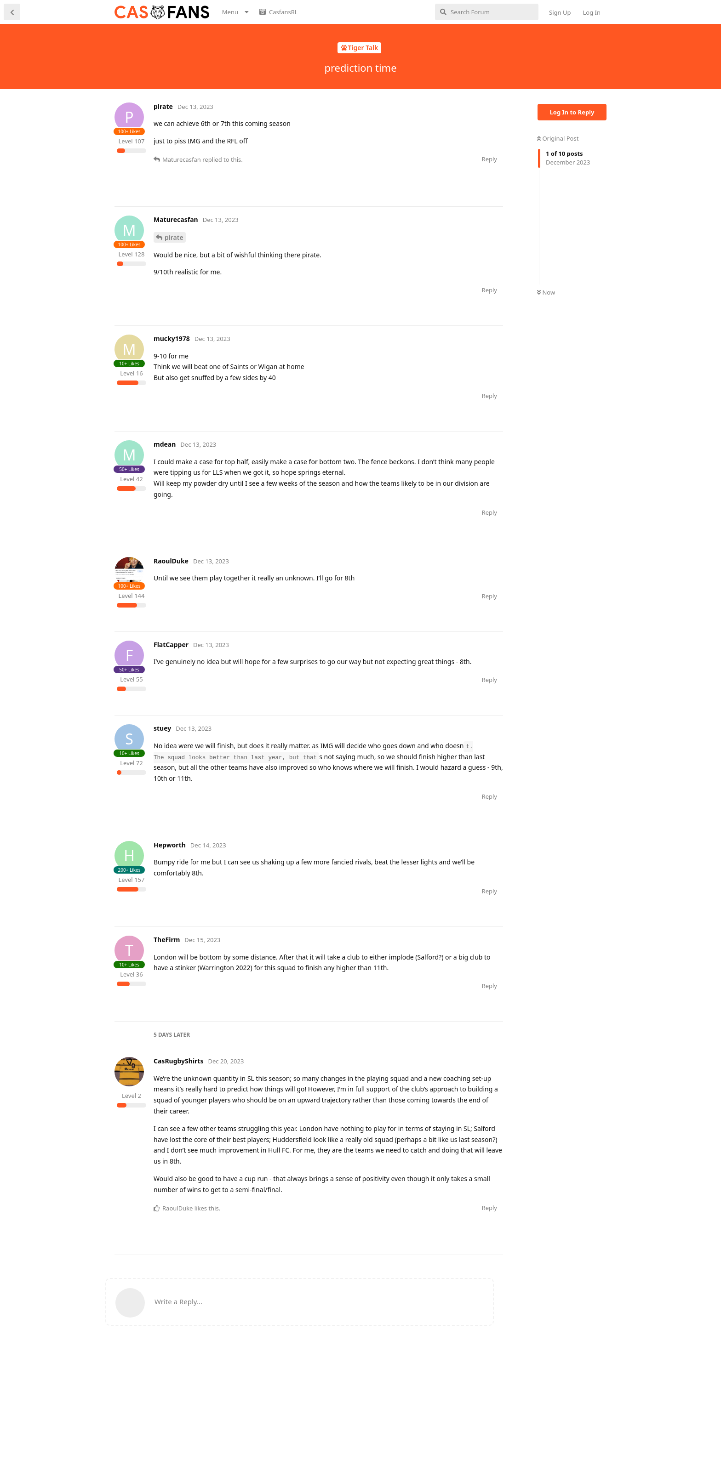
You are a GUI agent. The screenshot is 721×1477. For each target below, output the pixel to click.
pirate (174, 281)
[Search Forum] (486, 12)
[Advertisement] (281, 227)
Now (546, 292)
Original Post (557, 138)
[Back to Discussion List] (12, 12)
